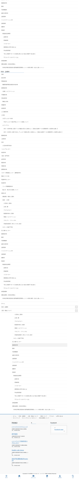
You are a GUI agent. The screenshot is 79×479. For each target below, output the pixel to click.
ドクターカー (18, 385)
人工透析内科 (4, 111)
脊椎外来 (3, 166)
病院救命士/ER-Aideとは (21, 389)
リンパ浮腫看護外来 (7, 186)
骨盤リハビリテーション (21, 328)
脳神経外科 (15, 345)
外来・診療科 (22, 416)
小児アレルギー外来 (7, 118)
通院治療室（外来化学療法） (19, 406)
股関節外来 (4, 169)
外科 (2, 142)
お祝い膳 (17, 318)
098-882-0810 (17, 430)
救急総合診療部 (17, 375)
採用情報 (60, 476)
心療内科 (3, 138)
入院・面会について (33, 416)
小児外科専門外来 (7, 145)
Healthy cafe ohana (18, 450)
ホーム (14, 416)
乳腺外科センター (5, 179)
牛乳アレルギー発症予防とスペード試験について (16, 122)
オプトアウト (5, 125)
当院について (43, 416)
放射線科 (14, 365)
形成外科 (3, 183)
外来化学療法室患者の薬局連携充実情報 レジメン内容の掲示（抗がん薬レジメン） (34, 409)
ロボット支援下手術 (18, 338)
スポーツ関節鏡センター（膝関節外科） (11, 172)
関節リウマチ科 (5, 176)
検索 (73, 476)
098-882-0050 (17, 465)
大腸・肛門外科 (5, 155)
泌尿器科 (14, 358)
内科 (2, 74)
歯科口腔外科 (15, 355)
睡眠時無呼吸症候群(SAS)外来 (10, 84)
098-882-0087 (17, 455)
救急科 (14, 372)
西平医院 (15, 434)
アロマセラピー (18, 321)
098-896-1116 (17, 437)
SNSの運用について (44, 418)
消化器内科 (4, 98)
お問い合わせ (59, 416)
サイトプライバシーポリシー (29, 418)
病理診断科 (15, 402)
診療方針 (17, 379)
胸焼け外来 (5, 101)
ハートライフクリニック (20, 427)
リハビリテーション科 (18, 362)
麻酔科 (14, 368)
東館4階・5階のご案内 (8, 196)
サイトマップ (16, 418)
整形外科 (3, 162)
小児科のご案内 (18, 314)
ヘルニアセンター (5, 149)
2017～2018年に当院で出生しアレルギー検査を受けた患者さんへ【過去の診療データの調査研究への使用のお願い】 (33, 132)
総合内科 (3, 77)
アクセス (51, 416)
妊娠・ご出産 (5, 200)
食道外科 (3, 152)
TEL (47, 476)
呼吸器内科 (4, 81)
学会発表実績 (18, 392)
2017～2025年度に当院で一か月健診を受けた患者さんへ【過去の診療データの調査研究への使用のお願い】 (31, 128)
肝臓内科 (3, 105)
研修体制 (17, 382)
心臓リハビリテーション (8, 91)
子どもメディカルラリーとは (22, 399)
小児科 (3, 115)
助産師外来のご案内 (20, 324)
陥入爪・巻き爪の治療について (10, 189)
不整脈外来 (4, 94)
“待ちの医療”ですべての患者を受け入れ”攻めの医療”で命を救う (31, 396)
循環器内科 (4, 88)
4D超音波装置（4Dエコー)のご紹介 (23, 335)
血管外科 (3, 159)
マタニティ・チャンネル (21, 331)
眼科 (13, 348)
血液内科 (3, 108)
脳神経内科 (4, 135)
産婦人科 (3, 193)
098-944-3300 (17, 446)
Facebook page (58, 429)
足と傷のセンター (16, 341)
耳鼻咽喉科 (15, 351)
